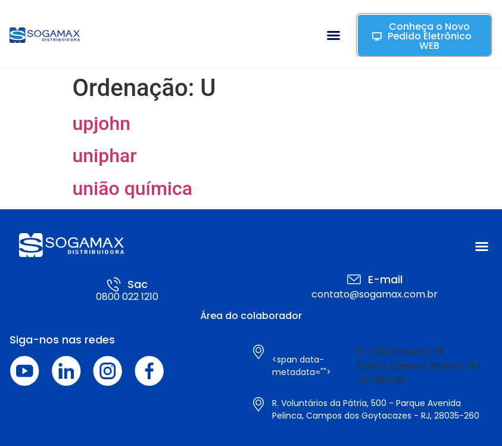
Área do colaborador (251, 316)
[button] (333, 35)
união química (132, 188)
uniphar (105, 155)
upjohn (102, 123)
